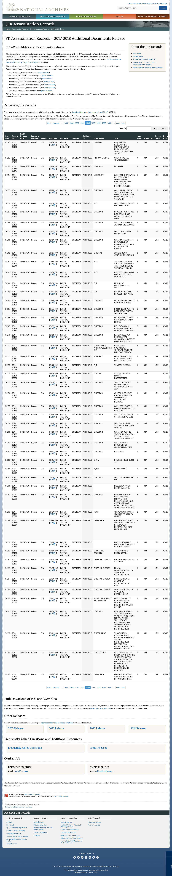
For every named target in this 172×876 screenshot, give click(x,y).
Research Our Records (19, 16)
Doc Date (53, 138)
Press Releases (98, 747)
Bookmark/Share (150, 3)
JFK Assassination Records (39, 29)
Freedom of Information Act (93, 866)
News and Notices (94, 822)
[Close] (169, 853)
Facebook (74, 857)
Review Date (166, 137)
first (49, 123)
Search (163, 8)
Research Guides (69, 818)
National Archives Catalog (15, 830)
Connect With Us (86, 853)
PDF (51, 145)
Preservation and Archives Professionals (43, 829)
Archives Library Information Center (16, 840)
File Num (75, 138)
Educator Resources (86, 16)
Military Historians (40, 825)
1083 (82, 123)
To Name (87, 137)
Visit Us (119, 16)
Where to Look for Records (70, 835)
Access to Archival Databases (17, 836)
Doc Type (64, 138)
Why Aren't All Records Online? (72, 838)
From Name (99, 138)
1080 (66, 123)
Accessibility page (61, 796)
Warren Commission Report (144, 59)
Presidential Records (14, 833)
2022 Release (97, 728)
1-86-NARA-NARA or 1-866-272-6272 (86, 872)
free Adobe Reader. (32, 794)
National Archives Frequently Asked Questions (71, 826)
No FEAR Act (108, 866)
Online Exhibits (11, 844)
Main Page (137, 53)
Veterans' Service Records (52, 16)
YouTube (89, 857)
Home (8, 29)
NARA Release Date (23, 136)
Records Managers (40, 832)
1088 (109, 123)
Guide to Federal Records (70, 829)
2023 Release (56, 728)
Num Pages (139, 137)
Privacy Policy (77, 866)
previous (55, 123)
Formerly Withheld (35, 137)
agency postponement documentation (57, 723)
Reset (164, 128)
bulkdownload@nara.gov (100, 708)
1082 (77, 123)
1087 (104, 123)
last (123, 123)
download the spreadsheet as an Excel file (89, 112)
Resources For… (41, 818)
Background (138, 56)
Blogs (93, 857)
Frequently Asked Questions (25, 747)
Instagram (82, 857)
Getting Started (66, 822)
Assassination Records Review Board (148, 67)
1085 (93, 123)
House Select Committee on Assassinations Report (144, 63)
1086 (98, 123)
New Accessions (94, 825)
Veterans (37, 835)
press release (43, 72)
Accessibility (66, 866)
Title (116, 138)
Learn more (151, 872)
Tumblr (86, 857)
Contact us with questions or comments (18, 807)
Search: (123, 128)
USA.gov (116, 866)
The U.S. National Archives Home (37, 7)
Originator (148, 138)
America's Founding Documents (152, 16)
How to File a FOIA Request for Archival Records (72, 842)
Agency (44, 138)
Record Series (158, 137)
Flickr (97, 857)
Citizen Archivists (135, 3)
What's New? (94, 818)
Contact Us (162, 3)
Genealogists (38, 822)
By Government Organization (16, 828)
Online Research (14, 818)
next (118, 123)
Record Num (15, 137)
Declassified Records (68, 832)
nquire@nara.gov (21, 771)
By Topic (9, 822)
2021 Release (138, 728)
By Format (10, 825)
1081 (72, 123)
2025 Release (15, 728)
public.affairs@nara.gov (104, 771)
